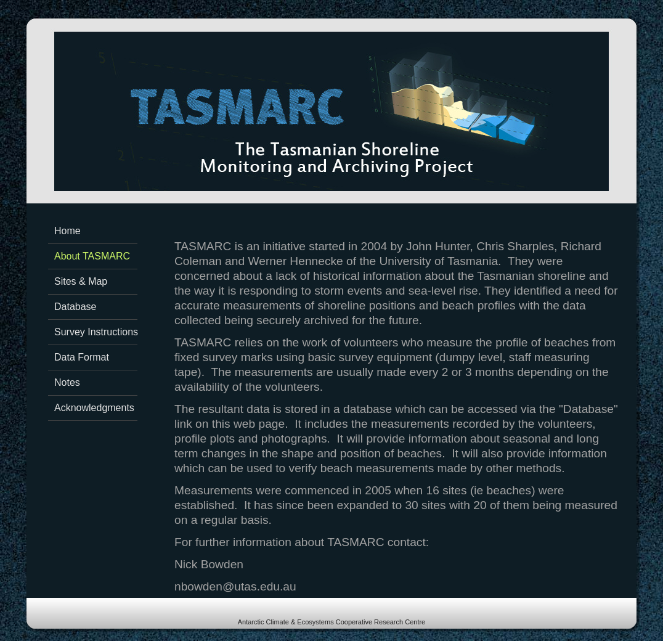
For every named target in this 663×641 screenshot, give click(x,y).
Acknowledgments (94, 407)
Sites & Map (80, 281)
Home (67, 231)
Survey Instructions (95, 332)
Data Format (81, 357)
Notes (67, 382)
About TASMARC (92, 256)
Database (75, 306)
